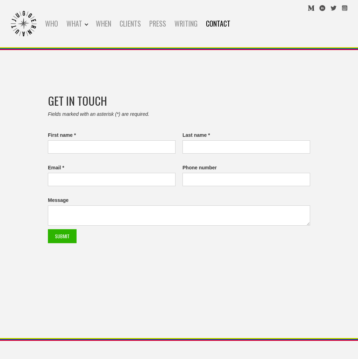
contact (218, 23)
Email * (56, 167)
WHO (51, 23)
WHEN (103, 23)
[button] (77, 23)
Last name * (196, 135)
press (157, 23)
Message (58, 200)
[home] (23, 23)
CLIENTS (130, 23)
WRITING (186, 23)
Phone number (199, 167)
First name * (62, 135)
